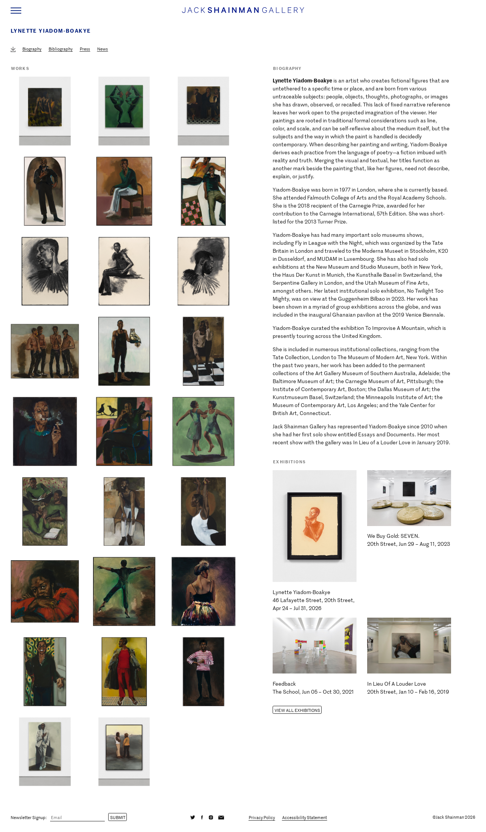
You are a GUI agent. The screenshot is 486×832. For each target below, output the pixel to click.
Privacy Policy (262, 817)
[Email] (77, 817)
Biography (31, 48)
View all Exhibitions (297, 710)
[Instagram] (211, 817)
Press (85, 48)
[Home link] (243, 13)
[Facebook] (202, 817)
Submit (117, 817)
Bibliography (61, 48)
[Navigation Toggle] (16, 11)
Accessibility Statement (304, 817)
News (102, 48)
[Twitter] (193, 817)
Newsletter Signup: (29, 817)
